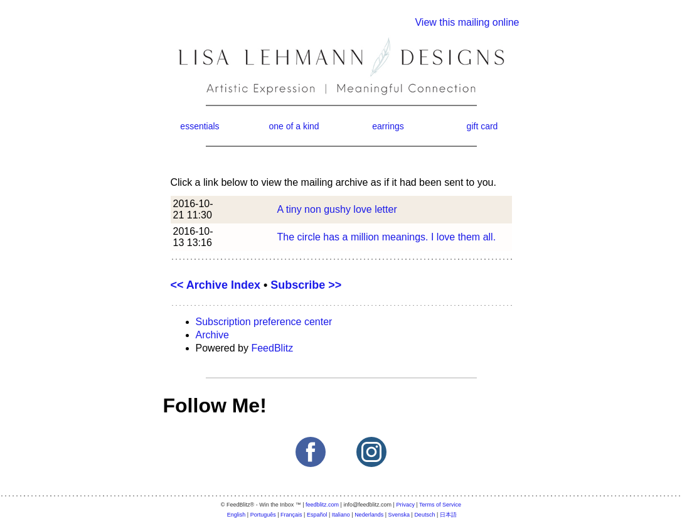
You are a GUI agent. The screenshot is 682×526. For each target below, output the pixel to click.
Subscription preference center (264, 321)
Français (291, 515)
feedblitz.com (322, 505)
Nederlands (368, 515)
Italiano (341, 515)
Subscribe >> (305, 285)
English (236, 515)
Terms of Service (440, 505)
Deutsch (424, 515)
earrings (388, 126)
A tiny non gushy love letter (337, 209)
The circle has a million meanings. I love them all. (386, 237)
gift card (482, 126)
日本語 (448, 515)
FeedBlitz (272, 348)
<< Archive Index (215, 285)
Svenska (399, 515)
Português (263, 515)
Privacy (405, 505)
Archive (212, 335)
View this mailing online (467, 22)
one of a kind (294, 126)
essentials (199, 126)
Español (317, 515)
